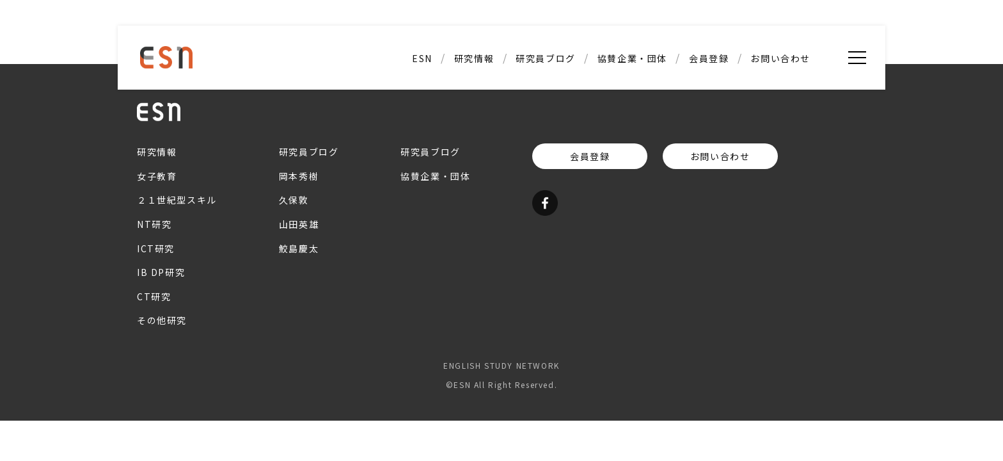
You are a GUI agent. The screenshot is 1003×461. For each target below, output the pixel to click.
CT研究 (154, 296)
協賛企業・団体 (632, 58)
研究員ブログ (546, 58)
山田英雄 (299, 224)
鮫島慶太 (299, 248)
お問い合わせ (780, 58)
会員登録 (709, 58)
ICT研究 (156, 248)
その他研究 (162, 320)
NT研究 (154, 224)
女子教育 (157, 176)
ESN (422, 58)
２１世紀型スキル (177, 199)
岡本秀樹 (299, 176)
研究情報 (474, 58)
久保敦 (294, 199)
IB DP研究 (161, 272)
